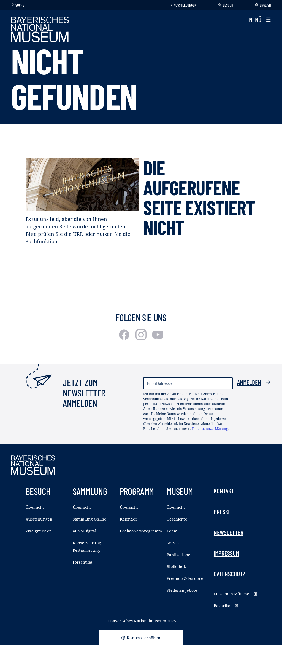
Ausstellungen (182, 5)
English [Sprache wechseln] (263, 5)
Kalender (128, 519)
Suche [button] (17, 5)
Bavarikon (226, 605)
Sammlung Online (89, 519)
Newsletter (228, 532)
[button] (260, 20)
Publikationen (180, 554)
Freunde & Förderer (186, 578)
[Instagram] (141, 338)
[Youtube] (158, 338)
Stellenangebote (182, 590)
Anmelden (254, 382)
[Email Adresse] (188, 383)
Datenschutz (229, 574)
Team (172, 531)
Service (174, 542)
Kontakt (224, 491)
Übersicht (35, 507)
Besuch (225, 5)
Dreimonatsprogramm (141, 531)
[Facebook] (124, 338)
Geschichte (177, 519)
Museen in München (235, 593)
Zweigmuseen (39, 531)
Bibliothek (176, 566)
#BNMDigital (84, 531)
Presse (222, 512)
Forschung (82, 562)
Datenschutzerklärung (210, 428)
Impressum (226, 553)
